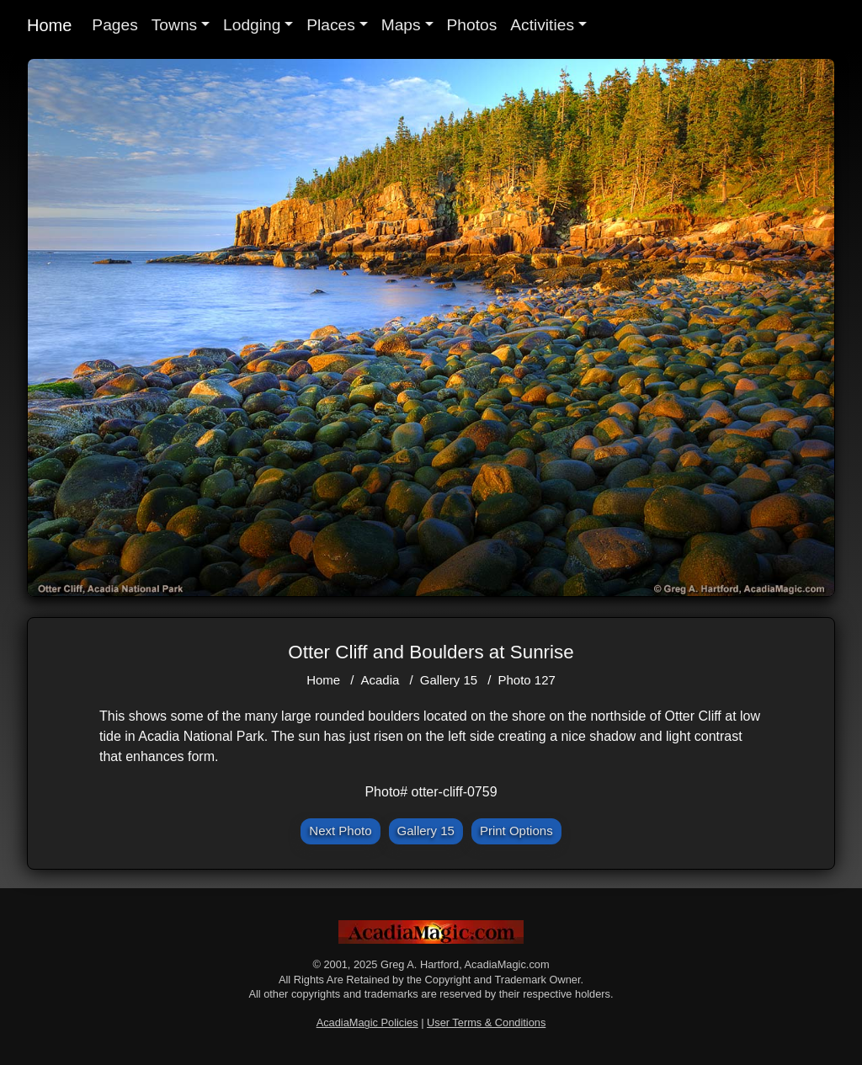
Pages (114, 25)
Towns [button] (174, 25)
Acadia (380, 680)
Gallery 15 (448, 680)
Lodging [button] (251, 25)
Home (49, 25)
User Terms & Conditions (486, 1022)
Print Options (516, 830)
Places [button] (330, 25)
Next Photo (340, 830)
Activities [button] (542, 25)
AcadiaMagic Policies (367, 1022)
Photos (472, 25)
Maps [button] (401, 25)
